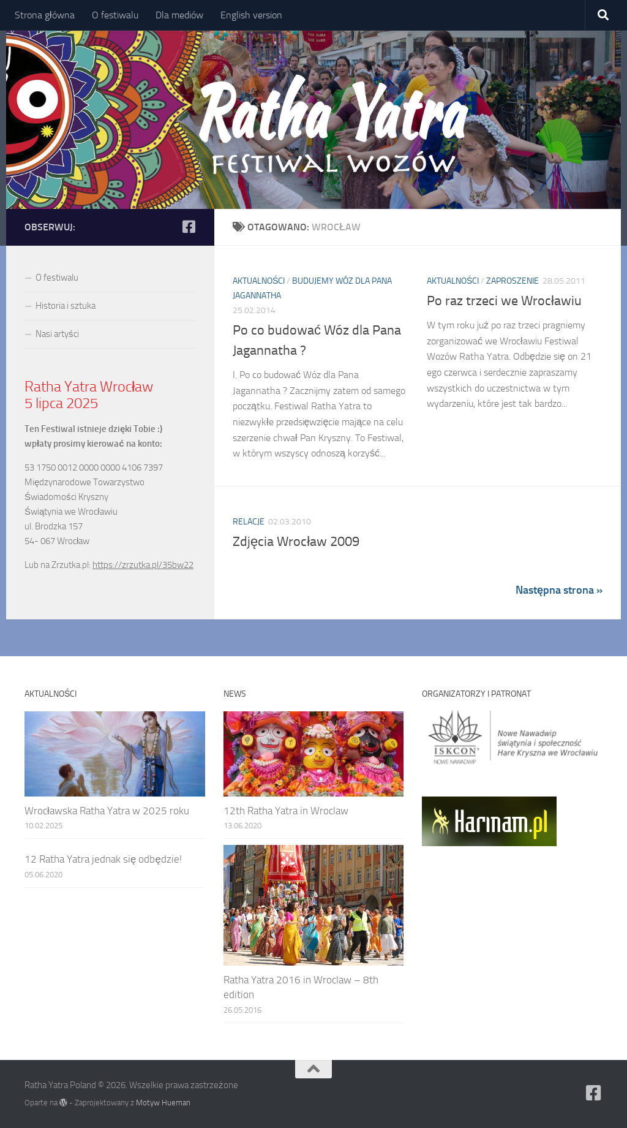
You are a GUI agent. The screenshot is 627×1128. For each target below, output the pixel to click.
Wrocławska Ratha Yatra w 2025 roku (106, 810)
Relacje (249, 522)
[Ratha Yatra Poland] (188, 226)
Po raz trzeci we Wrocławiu (504, 301)
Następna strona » (559, 590)
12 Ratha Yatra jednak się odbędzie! (103, 859)
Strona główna (45, 15)
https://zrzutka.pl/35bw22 (142, 564)
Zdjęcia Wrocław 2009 (296, 542)
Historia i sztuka (66, 305)
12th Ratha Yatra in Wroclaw (285, 810)
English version (251, 15)
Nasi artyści (57, 333)
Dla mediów (179, 15)
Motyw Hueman (163, 1102)
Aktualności (259, 281)
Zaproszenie (512, 281)
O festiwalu (115, 15)
